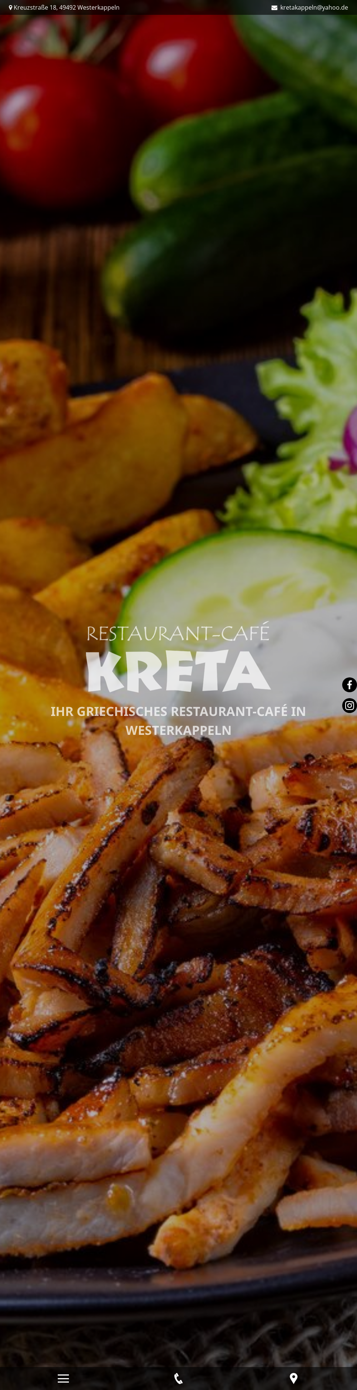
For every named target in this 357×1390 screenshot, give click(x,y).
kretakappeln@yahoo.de (313, 7)
